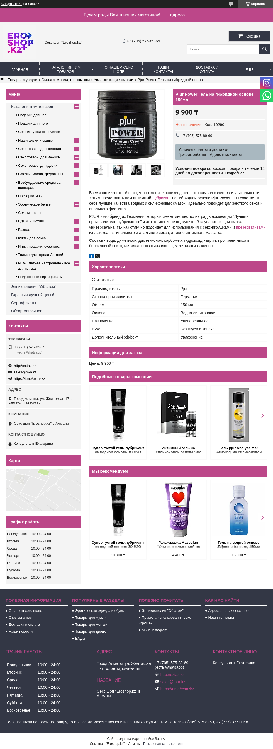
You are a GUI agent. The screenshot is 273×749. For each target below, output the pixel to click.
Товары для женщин (92, 624)
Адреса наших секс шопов (230, 610)
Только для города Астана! (40, 255)
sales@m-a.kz (25, 372)
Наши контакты (163, 69)
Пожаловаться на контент (163, 744)
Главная (19, 69)
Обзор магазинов (26, 311)
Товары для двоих (90, 631)
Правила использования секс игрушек (165, 620)
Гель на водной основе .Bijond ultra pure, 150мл (238, 544)
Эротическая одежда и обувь (99, 610)
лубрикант (161, 198)
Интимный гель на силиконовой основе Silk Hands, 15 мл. (178, 450)
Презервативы (30, 196)
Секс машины (29, 213)
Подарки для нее (32, 115)
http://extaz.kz (25, 366)
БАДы (80, 638)
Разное (24, 230)
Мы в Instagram (154, 630)
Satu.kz (160, 739)
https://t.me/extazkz (29, 378)
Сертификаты (23, 303)
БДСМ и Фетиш (31, 221)
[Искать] (264, 49)
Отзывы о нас (20, 617)
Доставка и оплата (207, 69)
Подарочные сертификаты (40, 277)
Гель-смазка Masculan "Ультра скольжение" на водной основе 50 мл (178, 545)
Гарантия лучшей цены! (32, 295)
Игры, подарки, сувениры (39, 246)
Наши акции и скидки (35, 140)
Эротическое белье (34, 204)
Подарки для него (33, 123)
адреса (177, 15)
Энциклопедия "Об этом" (33, 286)
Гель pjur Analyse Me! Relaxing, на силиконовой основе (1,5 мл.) (239, 450)
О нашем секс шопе (119, 69)
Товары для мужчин (92, 617)
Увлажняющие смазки (113, 80)
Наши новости (21, 631)
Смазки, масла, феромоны (66, 80)
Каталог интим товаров (65, 69)
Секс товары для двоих (37, 165)
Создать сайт (11, 4)
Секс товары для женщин (39, 149)
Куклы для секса (32, 238)
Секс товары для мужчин (39, 157)
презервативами (250, 227)
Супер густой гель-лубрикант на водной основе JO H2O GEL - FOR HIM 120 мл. (118, 450)
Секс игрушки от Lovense (39, 132)
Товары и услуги (22, 80)
